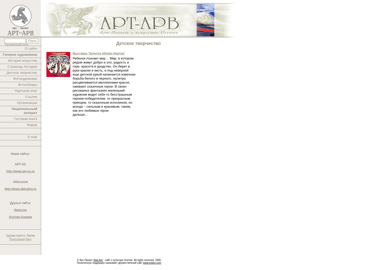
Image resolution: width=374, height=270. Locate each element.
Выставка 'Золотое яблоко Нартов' (99, 53)
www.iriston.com (152, 262)
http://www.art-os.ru (20, 171)
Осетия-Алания (20, 217)
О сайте (31, 48)
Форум (32, 125)
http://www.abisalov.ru (20, 189)
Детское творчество (22, 73)
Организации (27, 103)
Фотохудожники (25, 79)
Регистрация (17, 239)
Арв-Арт (98, 260)
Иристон (20, 210)
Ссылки (31, 97)
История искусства (22, 60)
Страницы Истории (22, 67)
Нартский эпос (26, 91)
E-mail (32, 137)
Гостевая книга (25, 119)
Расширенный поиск (16, 44)
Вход (29, 239)
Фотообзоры (27, 85)
